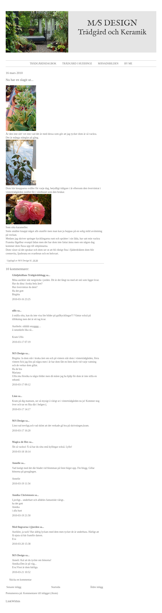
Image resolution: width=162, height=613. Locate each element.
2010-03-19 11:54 (21, 483)
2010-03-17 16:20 (21, 430)
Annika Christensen (23, 495)
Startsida (55, 587)
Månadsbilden (108, 63)
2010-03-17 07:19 (21, 342)
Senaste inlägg (13, 587)
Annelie (16, 463)
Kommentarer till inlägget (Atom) (40, 593)
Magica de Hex (20, 442)
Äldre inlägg (96, 587)
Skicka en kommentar (20, 579)
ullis (14, 310)
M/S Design (18, 353)
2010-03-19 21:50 (21, 515)
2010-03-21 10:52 (21, 572)
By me (128, 63)
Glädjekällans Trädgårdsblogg (28, 275)
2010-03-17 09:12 (21, 384)
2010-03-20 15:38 (21, 543)
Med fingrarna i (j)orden (25, 527)
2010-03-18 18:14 (21, 451)
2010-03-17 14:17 (21, 409)
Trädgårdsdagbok (43, 63)
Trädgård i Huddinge (77, 63)
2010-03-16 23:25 (21, 299)
